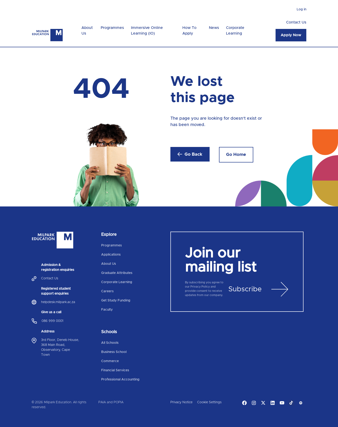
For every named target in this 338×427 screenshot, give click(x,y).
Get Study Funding (115, 300)
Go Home (236, 154)
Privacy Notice (181, 402)
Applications (111, 254)
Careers (107, 291)
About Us (87, 30)
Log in (301, 9)
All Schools (110, 342)
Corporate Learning (235, 30)
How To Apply (189, 30)
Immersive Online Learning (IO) (147, 30)
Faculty (107, 309)
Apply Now (291, 35)
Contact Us (296, 22)
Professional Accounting (120, 379)
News (214, 28)
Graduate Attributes (116, 273)
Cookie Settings (209, 402)
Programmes (112, 28)
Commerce (110, 361)
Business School (114, 352)
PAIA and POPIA (110, 402)
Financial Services (115, 370)
